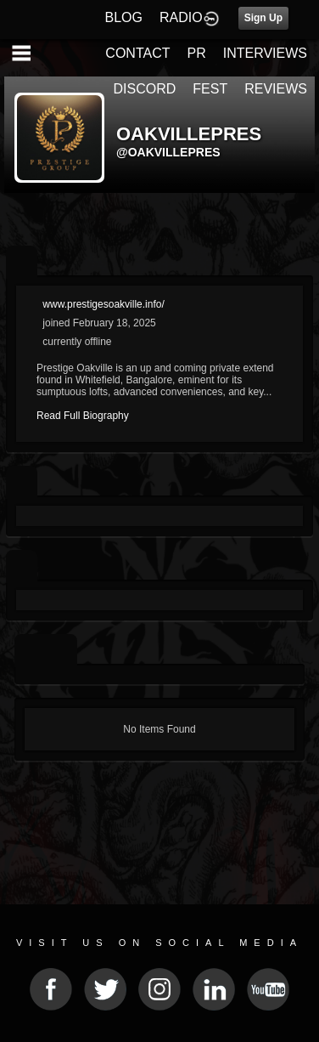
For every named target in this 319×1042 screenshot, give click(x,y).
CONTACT (137, 53)
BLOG (124, 17)
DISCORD (145, 89)
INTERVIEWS (265, 53)
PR (196, 53)
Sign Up (263, 18)
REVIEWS (275, 89)
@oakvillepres (168, 152)
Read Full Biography (82, 416)
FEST (210, 89)
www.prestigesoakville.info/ (103, 304)
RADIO (181, 17)
